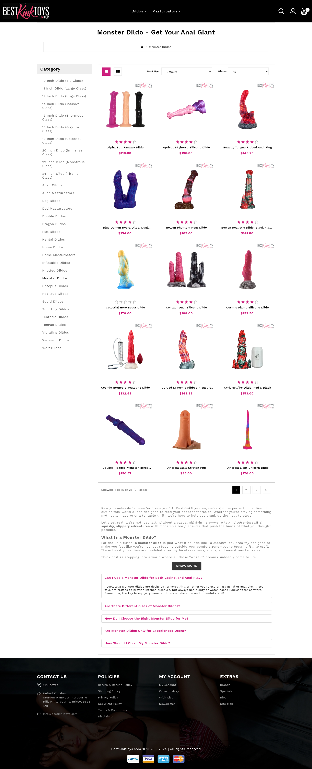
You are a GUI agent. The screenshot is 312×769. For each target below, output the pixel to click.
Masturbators (164, 11)
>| (267, 490)
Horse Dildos (53, 247)
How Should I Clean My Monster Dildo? (137, 643)
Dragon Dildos (54, 224)
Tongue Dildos (54, 325)
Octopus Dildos (55, 286)
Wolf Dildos (52, 348)
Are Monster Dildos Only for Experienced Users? (145, 631)
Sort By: (153, 71)
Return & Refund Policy (115, 684)
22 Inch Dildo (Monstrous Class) (63, 164)
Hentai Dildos (53, 239)
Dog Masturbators (57, 208)
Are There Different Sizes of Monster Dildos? (142, 606)
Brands (225, 684)
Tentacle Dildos (55, 317)
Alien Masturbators (58, 193)
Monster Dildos (55, 278)
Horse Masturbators (59, 255)
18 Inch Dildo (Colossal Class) (61, 141)
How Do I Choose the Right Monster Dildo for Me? (147, 618)
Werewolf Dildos (56, 340)
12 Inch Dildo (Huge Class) (64, 96)
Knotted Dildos (54, 270)
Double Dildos (54, 216)
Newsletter (167, 703)
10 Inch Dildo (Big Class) (62, 81)
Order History (169, 691)
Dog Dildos (51, 201)
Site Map (226, 703)
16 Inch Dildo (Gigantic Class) (61, 129)
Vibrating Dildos (55, 332)
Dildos (137, 11)
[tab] (187, 578)
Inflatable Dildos (56, 263)
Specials (226, 691)
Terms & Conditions (112, 710)
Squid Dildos (53, 301)
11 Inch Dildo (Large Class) (64, 88)
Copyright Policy (110, 703)
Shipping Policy (109, 691)
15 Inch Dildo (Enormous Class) (62, 117)
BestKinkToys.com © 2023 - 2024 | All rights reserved (156, 749)
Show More (186, 566)
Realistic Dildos (55, 294)
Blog (223, 697)
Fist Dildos (51, 232)
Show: (222, 71)
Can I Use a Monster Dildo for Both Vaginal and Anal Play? (154, 578)
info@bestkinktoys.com (60, 713)
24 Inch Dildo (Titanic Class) (60, 175)
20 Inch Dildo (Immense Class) (62, 152)
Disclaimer (106, 716)
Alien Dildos (52, 185)
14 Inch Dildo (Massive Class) (61, 106)
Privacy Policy (108, 697)
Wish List (166, 697)
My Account (167, 684)
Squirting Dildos (55, 309)
